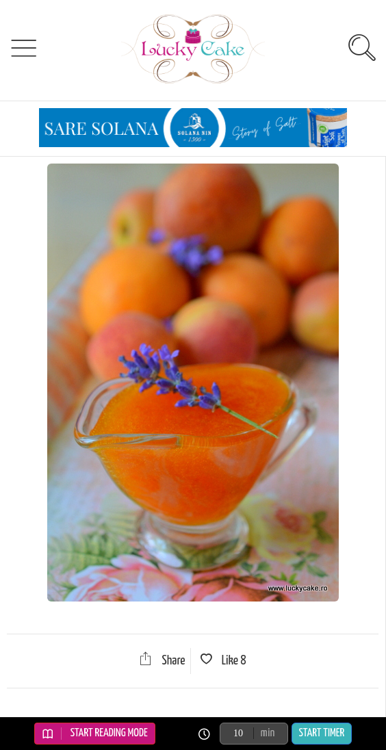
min (268, 733)
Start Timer (322, 733)
